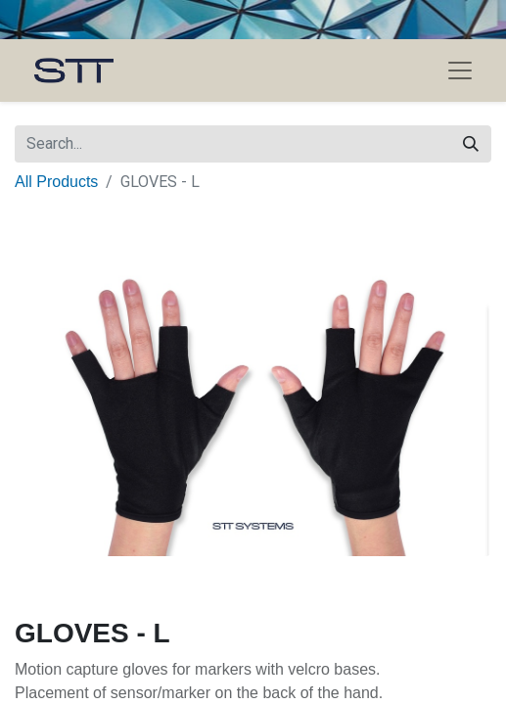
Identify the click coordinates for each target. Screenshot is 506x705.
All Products (56, 181)
